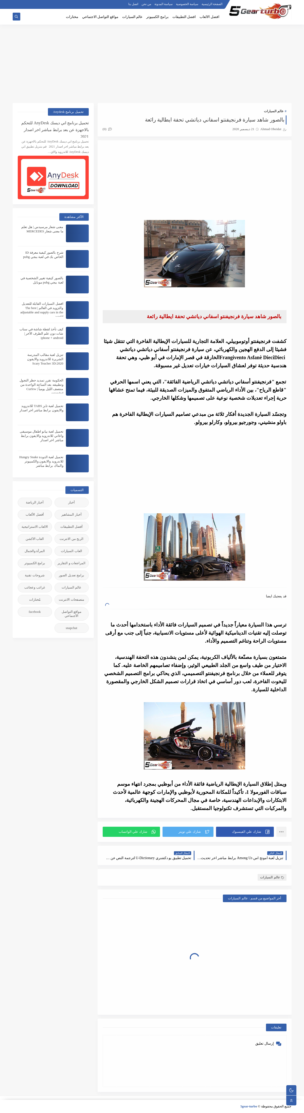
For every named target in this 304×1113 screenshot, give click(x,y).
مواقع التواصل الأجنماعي (71, 614)
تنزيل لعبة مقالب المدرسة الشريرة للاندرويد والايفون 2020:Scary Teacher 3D (45, 359)
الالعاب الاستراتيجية (35, 527)
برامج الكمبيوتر (157, 17)
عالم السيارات (132, 17)
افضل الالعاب (209, 17)
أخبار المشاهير (71, 514)
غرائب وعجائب (34, 587)
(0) (107, 129)
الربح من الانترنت (71, 539)
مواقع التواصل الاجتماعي (100, 17)
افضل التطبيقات (184, 17)
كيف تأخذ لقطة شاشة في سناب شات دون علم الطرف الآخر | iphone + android (41, 333)
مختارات (72, 17)
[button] (245, 832)
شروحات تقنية (34, 575)
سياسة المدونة (163, 4)
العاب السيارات (71, 551)
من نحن (146, 4)
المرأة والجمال (35, 551)
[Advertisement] (152, 63)
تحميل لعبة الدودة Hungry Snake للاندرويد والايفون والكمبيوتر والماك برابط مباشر (41, 461)
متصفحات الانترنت (71, 599)
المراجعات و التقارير (71, 563)
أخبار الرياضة (35, 502)
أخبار (71, 502)
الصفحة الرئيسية (212, 4)
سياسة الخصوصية (187, 4)
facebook (35, 612)
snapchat (71, 628)
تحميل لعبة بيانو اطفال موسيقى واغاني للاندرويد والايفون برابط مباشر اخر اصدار (41, 436)
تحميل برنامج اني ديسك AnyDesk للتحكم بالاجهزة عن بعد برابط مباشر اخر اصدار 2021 (54, 129)
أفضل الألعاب (35, 514)
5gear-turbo (248, 1106)
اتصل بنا (133, 4)
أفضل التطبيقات (71, 527)
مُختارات (35, 599)
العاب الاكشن (35, 539)
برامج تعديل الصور (71, 575)
